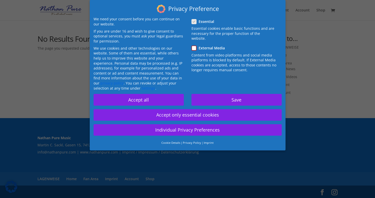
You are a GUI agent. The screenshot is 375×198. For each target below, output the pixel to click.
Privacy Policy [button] (192, 143)
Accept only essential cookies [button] (187, 115)
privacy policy (112, 83)
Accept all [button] (138, 100)
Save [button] (236, 100)
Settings (148, 88)
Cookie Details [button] (170, 143)
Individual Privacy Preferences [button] (187, 130)
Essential (204, 21)
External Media (210, 48)
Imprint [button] (209, 143)
